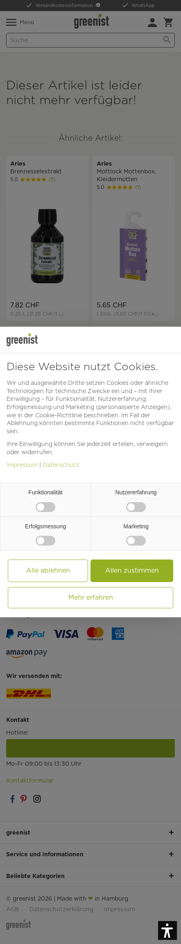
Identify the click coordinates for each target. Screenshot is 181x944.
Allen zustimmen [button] (132, 570)
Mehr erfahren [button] (90, 597)
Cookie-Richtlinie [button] (58, 415)
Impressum (22, 465)
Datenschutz (61, 465)
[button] (167, 930)
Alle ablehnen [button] (48, 570)
